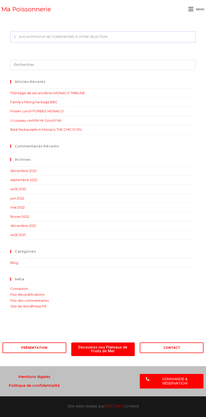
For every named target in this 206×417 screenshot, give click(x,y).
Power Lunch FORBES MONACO (37, 111)
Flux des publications (27, 294)
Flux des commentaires (29, 300)
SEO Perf (114, 406)
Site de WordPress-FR (28, 306)
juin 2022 (17, 198)
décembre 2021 (23, 226)
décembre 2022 (23, 171)
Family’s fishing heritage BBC (34, 102)
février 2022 (19, 217)
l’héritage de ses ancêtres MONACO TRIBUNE (47, 93)
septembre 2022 (23, 180)
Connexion (19, 289)
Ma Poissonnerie (26, 9)
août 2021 (17, 235)
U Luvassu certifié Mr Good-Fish (35, 120)
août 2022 (18, 189)
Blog (14, 263)
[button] (171, 381)
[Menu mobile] (196, 9)
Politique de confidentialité (34, 385)
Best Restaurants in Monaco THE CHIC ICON (45, 129)
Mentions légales (34, 376)
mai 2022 (17, 207)
